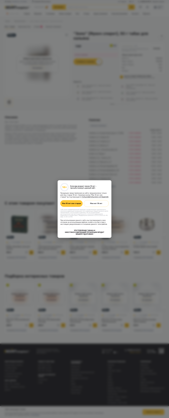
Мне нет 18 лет (97, 203)
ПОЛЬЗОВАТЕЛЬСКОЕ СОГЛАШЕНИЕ (95, 197)
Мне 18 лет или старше (72, 203)
